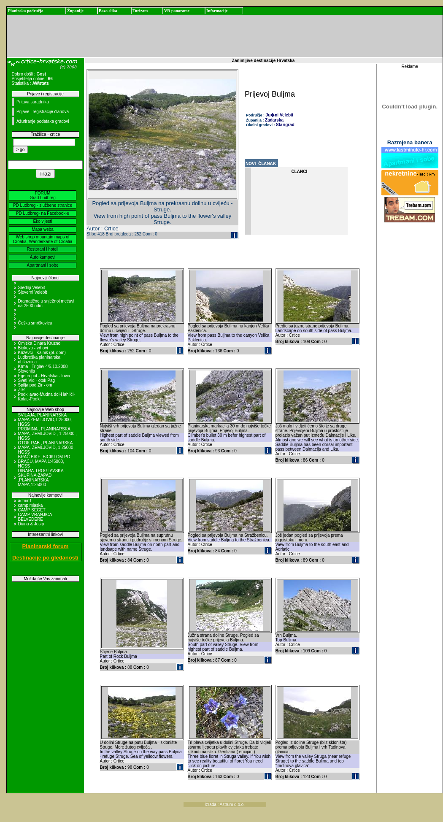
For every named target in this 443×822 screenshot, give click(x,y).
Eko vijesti (42, 221)
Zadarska (274, 120)
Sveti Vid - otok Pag (36, 380)
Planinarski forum (45, 546)
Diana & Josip (31, 524)
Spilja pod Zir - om (35, 385)
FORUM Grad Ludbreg (43, 195)
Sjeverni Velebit (32, 292)
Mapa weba (43, 229)
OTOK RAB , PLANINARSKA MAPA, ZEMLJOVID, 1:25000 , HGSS (47, 447)
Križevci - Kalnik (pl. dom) (42, 352)
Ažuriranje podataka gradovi (42, 121)
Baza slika (108, 10)
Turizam (140, 10)
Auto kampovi (43, 257)
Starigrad (285, 124)
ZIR (21, 389)
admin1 (25, 500)
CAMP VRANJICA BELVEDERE (35, 517)
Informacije (217, 10)
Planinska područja (25, 10)
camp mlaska (30, 505)
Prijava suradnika (32, 102)
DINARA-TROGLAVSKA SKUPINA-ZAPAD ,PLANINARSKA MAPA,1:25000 (41, 477)
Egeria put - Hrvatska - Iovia (44, 375)
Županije (75, 10)
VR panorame (176, 10)
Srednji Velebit (31, 287)
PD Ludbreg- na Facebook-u (42, 213)
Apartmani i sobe (42, 265)
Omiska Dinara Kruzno (39, 343)
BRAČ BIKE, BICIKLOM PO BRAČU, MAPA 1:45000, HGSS (44, 461)
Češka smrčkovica (35, 323)
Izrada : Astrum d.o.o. (225, 804)
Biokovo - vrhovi (33, 348)
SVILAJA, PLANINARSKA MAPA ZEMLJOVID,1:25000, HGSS (45, 420)
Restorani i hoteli (42, 249)
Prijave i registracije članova (42, 111)
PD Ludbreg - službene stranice (42, 205)
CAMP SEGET (32, 510)
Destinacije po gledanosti (45, 557)
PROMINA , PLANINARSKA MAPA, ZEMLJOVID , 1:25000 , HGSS (47, 434)
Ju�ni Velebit (280, 115)
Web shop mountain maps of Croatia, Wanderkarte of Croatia (43, 239)
